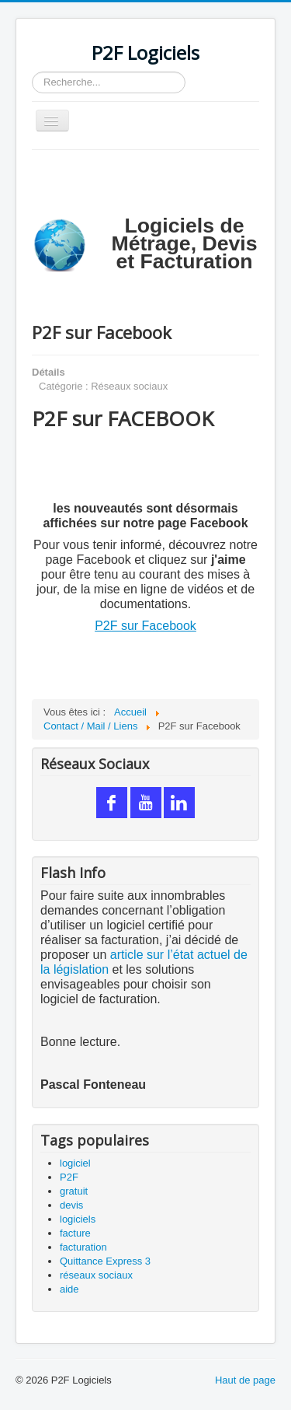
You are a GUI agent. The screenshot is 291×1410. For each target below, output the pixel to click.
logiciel (75, 1163)
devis (71, 1205)
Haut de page (245, 1380)
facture (75, 1233)
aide (69, 1289)
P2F (69, 1177)
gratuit (74, 1191)
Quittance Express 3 (105, 1261)
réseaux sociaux (96, 1275)
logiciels (77, 1219)
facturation (83, 1247)
